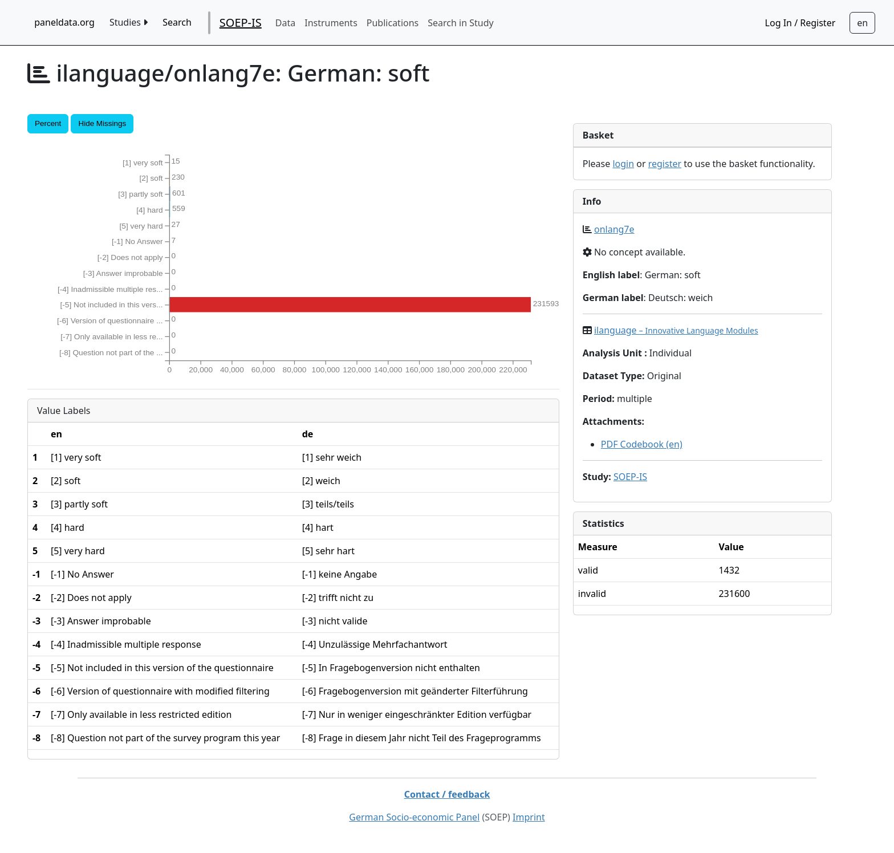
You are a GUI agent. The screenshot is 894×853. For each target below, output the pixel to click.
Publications (392, 23)
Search (177, 22)
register (664, 163)
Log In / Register (800, 23)
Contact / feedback (447, 794)
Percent (48, 123)
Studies (128, 22)
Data (285, 23)
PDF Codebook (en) (641, 444)
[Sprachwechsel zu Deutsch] (862, 23)
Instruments (330, 23)
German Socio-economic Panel (414, 817)
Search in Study (460, 23)
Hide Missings (102, 123)
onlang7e (614, 229)
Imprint (529, 817)
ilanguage (676, 330)
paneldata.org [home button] (64, 22)
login (623, 163)
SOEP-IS (241, 22)
